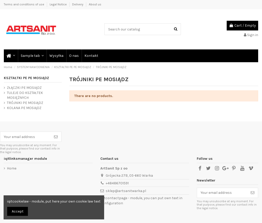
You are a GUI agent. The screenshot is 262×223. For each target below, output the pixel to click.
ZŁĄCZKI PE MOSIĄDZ (24, 88)
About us (95, 4)
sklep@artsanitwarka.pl (126, 191)
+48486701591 (117, 183)
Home (11, 168)
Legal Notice (59, 4)
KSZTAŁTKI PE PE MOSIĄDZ (26, 78)
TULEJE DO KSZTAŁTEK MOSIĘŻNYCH (25, 95)
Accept (18, 211)
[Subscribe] (55, 137)
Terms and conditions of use (24, 4)
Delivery (78, 4)
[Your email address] (25, 137)
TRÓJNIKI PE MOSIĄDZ (25, 103)
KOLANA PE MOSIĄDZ (24, 108)
